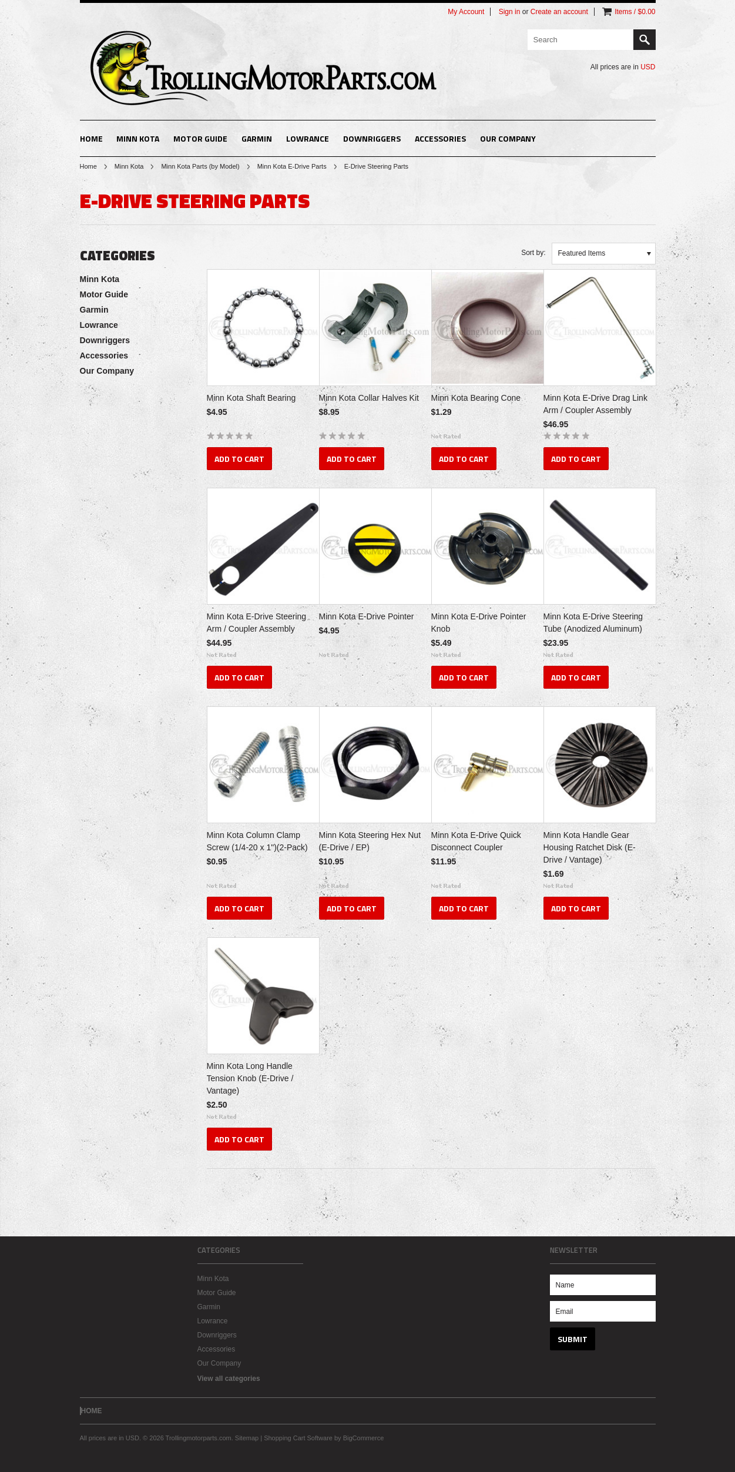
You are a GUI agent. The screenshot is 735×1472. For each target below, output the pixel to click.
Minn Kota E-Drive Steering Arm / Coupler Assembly (257, 622)
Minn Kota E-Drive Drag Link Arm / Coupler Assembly (595, 404)
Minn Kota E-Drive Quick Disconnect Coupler (476, 841)
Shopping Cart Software (298, 1437)
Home (88, 166)
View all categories (228, 1378)
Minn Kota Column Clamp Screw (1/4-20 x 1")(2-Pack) (257, 841)
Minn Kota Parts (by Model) (200, 166)
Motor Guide (200, 138)
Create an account (559, 12)
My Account (466, 12)
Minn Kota (137, 138)
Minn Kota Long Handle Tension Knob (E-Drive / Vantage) (250, 1078)
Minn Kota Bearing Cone (476, 398)
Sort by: (533, 253)
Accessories (440, 138)
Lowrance (307, 138)
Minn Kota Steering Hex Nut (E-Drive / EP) (370, 841)
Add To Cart (239, 458)
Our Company (508, 138)
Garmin (256, 138)
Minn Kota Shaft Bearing (251, 398)
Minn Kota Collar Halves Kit (369, 398)
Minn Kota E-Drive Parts (292, 166)
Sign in (510, 12)
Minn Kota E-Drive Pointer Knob (478, 622)
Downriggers (372, 138)
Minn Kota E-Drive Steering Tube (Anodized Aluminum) (593, 622)
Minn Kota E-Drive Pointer (366, 616)
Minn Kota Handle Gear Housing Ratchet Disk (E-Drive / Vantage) (589, 847)
